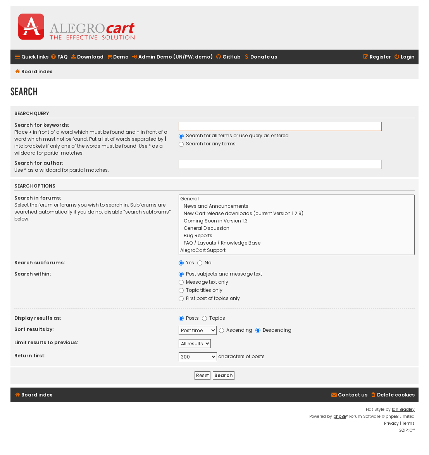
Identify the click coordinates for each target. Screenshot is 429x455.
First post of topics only (209, 298)
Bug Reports (296, 236)
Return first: (29, 355)
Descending (273, 330)
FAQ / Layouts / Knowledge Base (296, 243)
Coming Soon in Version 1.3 (296, 221)
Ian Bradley (403, 409)
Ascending (235, 330)
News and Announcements (296, 206)
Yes (186, 262)
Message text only (203, 282)
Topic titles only (200, 290)
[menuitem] (58, 57)
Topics (213, 318)
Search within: (32, 274)
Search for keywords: (41, 125)
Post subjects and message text (220, 274)
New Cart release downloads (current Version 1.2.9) (296, 213)
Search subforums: (39, 262)
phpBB (339, 416)
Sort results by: (33, 329)
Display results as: (37, 318)
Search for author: (38, 163)
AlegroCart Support (296, 250)
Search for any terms (207, 143)
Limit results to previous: (46, 342)
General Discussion (296, 228)
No (204, 262)
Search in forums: (37, 198)
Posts (189, 318)
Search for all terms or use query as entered (234, 135)
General (296, 199)
